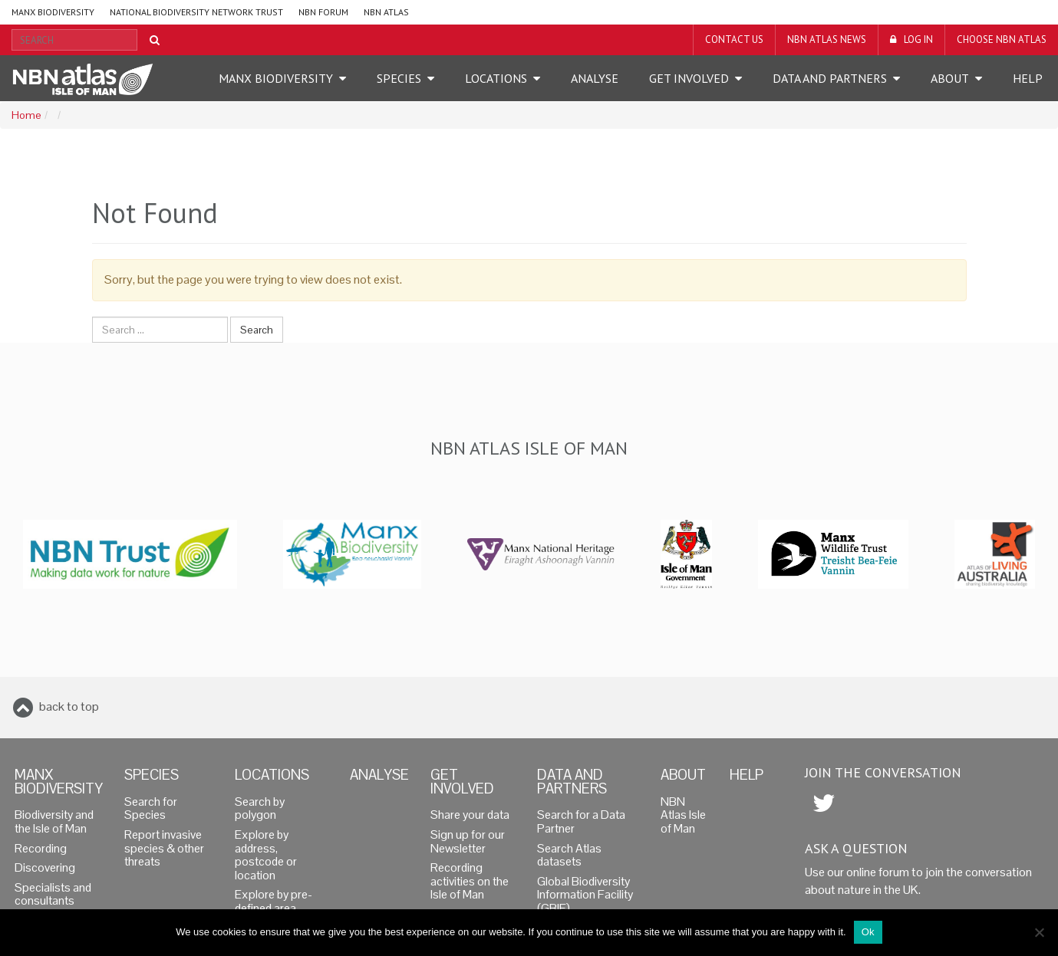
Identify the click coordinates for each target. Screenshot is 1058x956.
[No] (1038, 932)
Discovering (45, 868)
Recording (41, 848)
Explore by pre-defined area (273, 901)
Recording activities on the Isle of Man (469, 881)
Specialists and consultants (53, 894)
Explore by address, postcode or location (266, 855)
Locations (496, 78)
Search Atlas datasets (569, 855)
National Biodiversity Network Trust (196, 12)
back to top (69, 706)
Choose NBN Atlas (1001, 39)
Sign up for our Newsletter (467, 841)
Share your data (469, 815)
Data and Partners (830, 78)
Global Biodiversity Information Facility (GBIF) (585, 895)
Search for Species (150, 808)
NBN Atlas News (826, 39)
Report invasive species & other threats (164, 848)
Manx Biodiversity (53, 12)
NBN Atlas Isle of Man (683, 815)
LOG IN (918, 39)
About (950, 78)
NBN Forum (323, 12)
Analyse (594, 78)
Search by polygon (260, 808)
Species (399, 78)
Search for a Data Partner (581, 821)
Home (26, 115)
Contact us (734, 39)
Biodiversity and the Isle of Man (54, 821)
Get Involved (689, 78)
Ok (868, 932)
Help (1028, 78)
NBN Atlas (386, 12)
